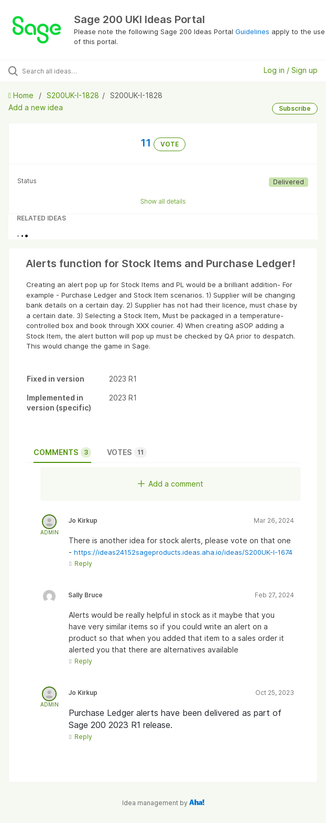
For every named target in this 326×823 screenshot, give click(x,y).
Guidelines (252, 31)
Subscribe (295, 108)
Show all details (163, 201)
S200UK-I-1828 (73, 95)
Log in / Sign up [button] (291, 70)
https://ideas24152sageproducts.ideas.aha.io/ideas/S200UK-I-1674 (183, 552)
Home (22, 95)
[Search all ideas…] (81, 71)
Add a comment (170, 483)
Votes (127, 452)
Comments (62, 452)
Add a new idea (35, 107)
